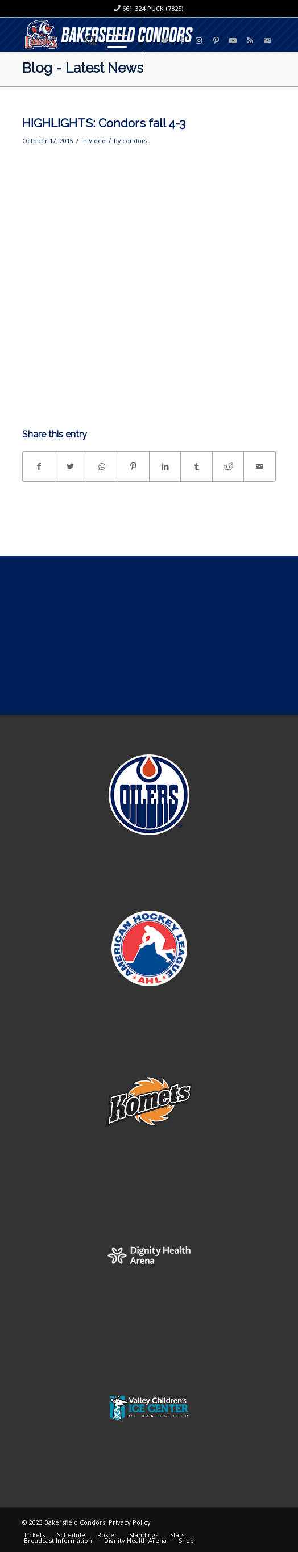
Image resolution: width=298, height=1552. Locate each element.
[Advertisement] (149, 635)
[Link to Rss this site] (250, 40)
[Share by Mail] (259, 466)
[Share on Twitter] (70, 466)
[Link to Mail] (267, 40)
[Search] (85, 40)
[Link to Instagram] (199, 40)
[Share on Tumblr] (196, 466)
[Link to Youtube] (233, 40)
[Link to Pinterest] (216, 40)
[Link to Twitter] (164, 40)
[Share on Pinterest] (133, 466)
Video (97, 141)
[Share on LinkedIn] (165, 466)
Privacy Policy (130, 1522)
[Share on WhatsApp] (101, 466)
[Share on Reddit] (228, 466)
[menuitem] (85, 40)
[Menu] (111, 40)
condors (134, 141)
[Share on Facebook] (38, 466)
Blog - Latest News (82, 68)
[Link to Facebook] (182, 40)
